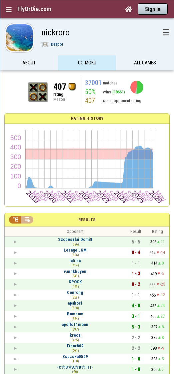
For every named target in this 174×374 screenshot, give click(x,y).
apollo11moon (75, 324)
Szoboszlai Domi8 (75, 239)
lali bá (75, 260)
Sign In (152, 9)
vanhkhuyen (75, 271)
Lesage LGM (75, 250)
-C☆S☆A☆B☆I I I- (75, 367)
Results (87, 219)
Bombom (75, 313)
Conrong (75, 292)
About (29, 64)
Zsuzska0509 (75, 356)
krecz (75, 335)
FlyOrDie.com (34, 9)
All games (145, 64)
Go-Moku (87, 64)
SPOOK (75, 281)
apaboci (75, 303)
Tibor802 (75, 345)
